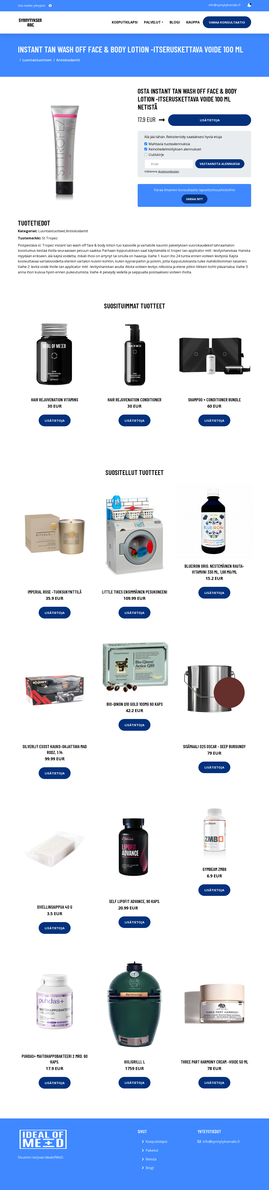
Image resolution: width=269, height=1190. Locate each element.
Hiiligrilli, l (134, 1061)
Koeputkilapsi (125, 22)
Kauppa (193, 22)
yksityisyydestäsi (168, 171)
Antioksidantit (68, 60)
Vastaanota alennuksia (220, 164)
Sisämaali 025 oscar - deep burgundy (214, 746)
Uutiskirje (156, 154)
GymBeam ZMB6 (214, 869)
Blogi (175, 22)
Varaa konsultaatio (227, 22)
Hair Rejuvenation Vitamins (54, 399)
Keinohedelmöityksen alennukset (175, 149)
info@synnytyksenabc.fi (224, 5)
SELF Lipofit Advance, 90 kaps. (134, 901)
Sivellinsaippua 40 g (54, 906)
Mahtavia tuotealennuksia (169, 144)
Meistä (151, 1159)
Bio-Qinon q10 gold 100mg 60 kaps (135, 704)
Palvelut (152, 1150)
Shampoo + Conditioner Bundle (214, 399)
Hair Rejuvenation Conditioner (134, 399)
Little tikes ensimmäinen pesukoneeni (134, 591)
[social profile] (50, 6)
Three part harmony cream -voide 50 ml (214, 1061)
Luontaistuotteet (37, 60)
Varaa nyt (194, 199)
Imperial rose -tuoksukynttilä (55, 591)
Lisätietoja (210, 120)
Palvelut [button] (152, 22)
